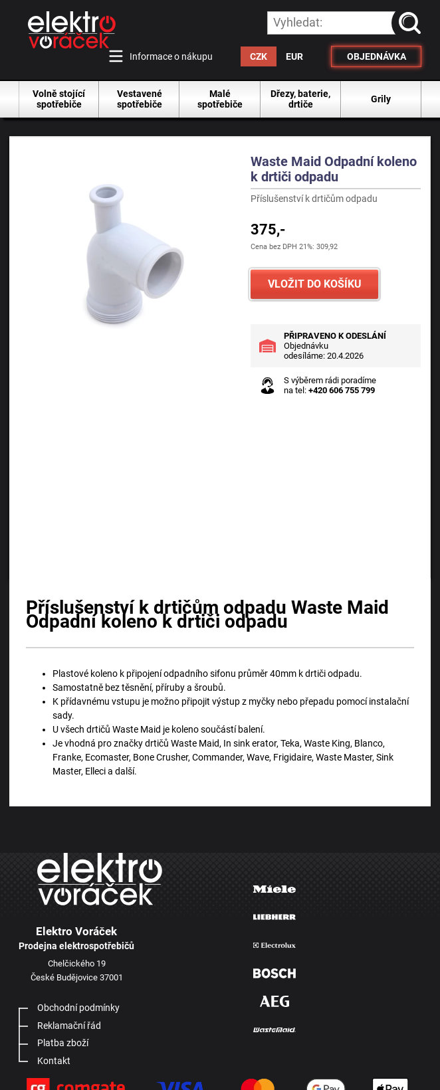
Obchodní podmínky (78, 1007)
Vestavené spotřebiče (139, 99)
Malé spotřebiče (220, 99)
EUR (294, 56)
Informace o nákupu (171, 56)
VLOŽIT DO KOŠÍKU (315, 284)
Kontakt (53, 1060)
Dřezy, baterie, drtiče (300, 99)
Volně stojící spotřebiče (59, 99)
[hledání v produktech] (344, 23)
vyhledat (412, 22)
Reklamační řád (69, 1025)
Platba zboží (62, 1043)
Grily (381, 99)
